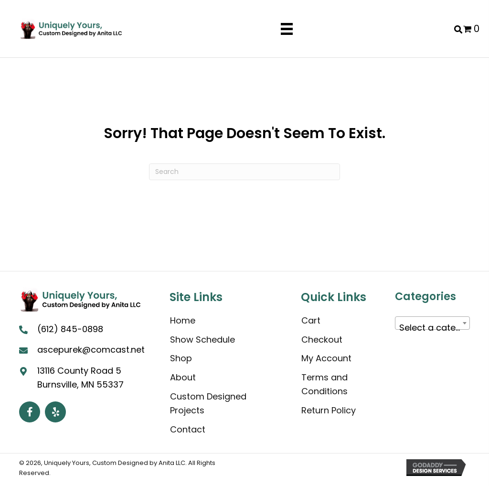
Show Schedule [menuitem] (202, 340)
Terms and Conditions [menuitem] (324, 384)
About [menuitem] (183, 377)
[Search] (244, 171)
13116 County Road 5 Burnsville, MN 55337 (80, 377)
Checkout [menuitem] (321, 340)
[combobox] (432, 323)
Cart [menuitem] (310, 320)
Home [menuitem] (182, 320)
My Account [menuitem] (326, 358)
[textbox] (432, 328)
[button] (29, 411)
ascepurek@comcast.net (91, 350)
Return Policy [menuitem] (328, 410)
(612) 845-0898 (70, 329)
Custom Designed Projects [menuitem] (208, 403)
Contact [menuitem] (187, 429)
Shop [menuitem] (181, 358)
